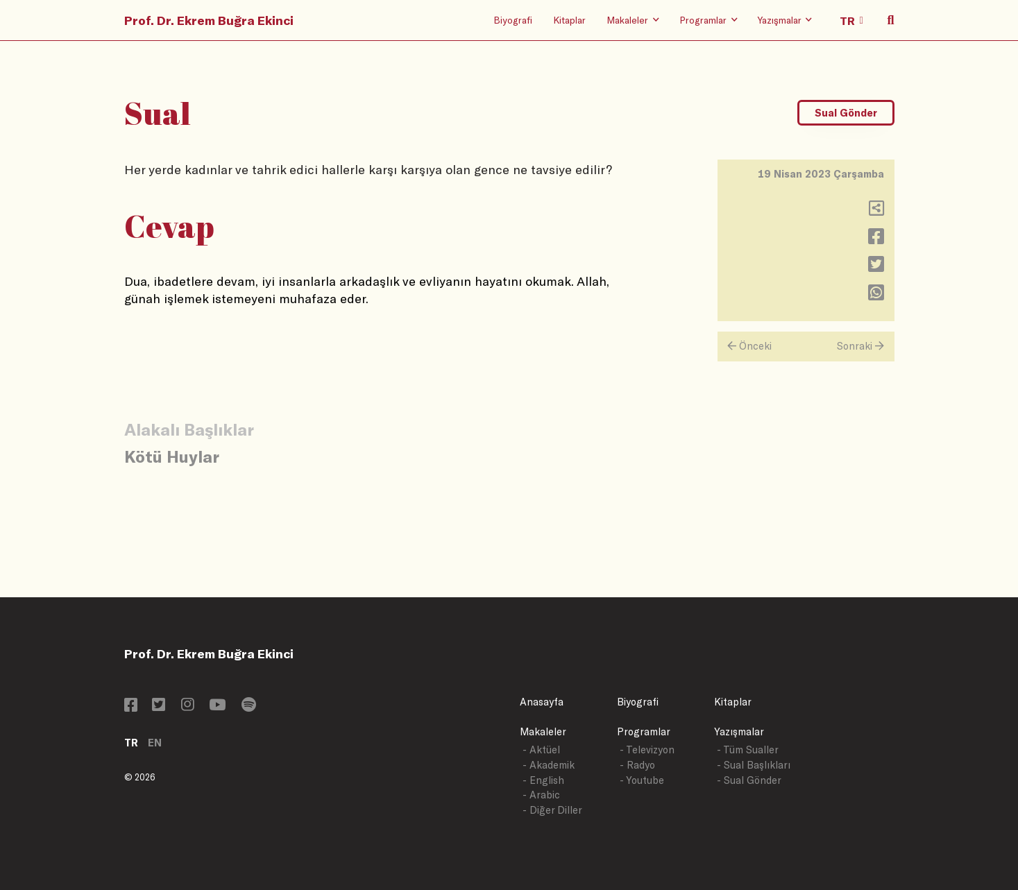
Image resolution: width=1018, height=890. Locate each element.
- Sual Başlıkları (753, 765)
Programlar (643, 731)
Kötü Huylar (171, 456)
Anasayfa (541, 702)
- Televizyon (647, 749)
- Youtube (642, 780)
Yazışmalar (739, 731)
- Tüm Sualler (748, 749)
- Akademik (549, 765)
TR (131, 742)
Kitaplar (569, 20)
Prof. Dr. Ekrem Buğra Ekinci (209, 20)
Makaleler (543, 731)
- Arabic (541, 795)
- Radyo (637, 765)
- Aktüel (541, 749)
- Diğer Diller (552, 810)
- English (543, 780)
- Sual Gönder (749, 780)
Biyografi (512, 20)
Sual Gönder (846, 113)
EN (155, 742)
